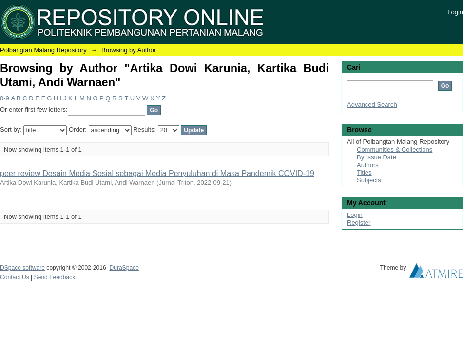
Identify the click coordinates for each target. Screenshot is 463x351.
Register (358, 222)
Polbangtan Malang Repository (43, 50)
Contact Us (14, 277)
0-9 (4, 98)
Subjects (369, 180)
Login (455, 12)
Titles (364, 172)
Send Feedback (55, 277)
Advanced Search (372, 104)
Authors (368, 165)
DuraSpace (123, 267)
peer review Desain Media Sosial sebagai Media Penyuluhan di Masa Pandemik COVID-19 (157, 173)
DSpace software (22, 267)
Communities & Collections (394, 149)
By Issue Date (376, 157)
